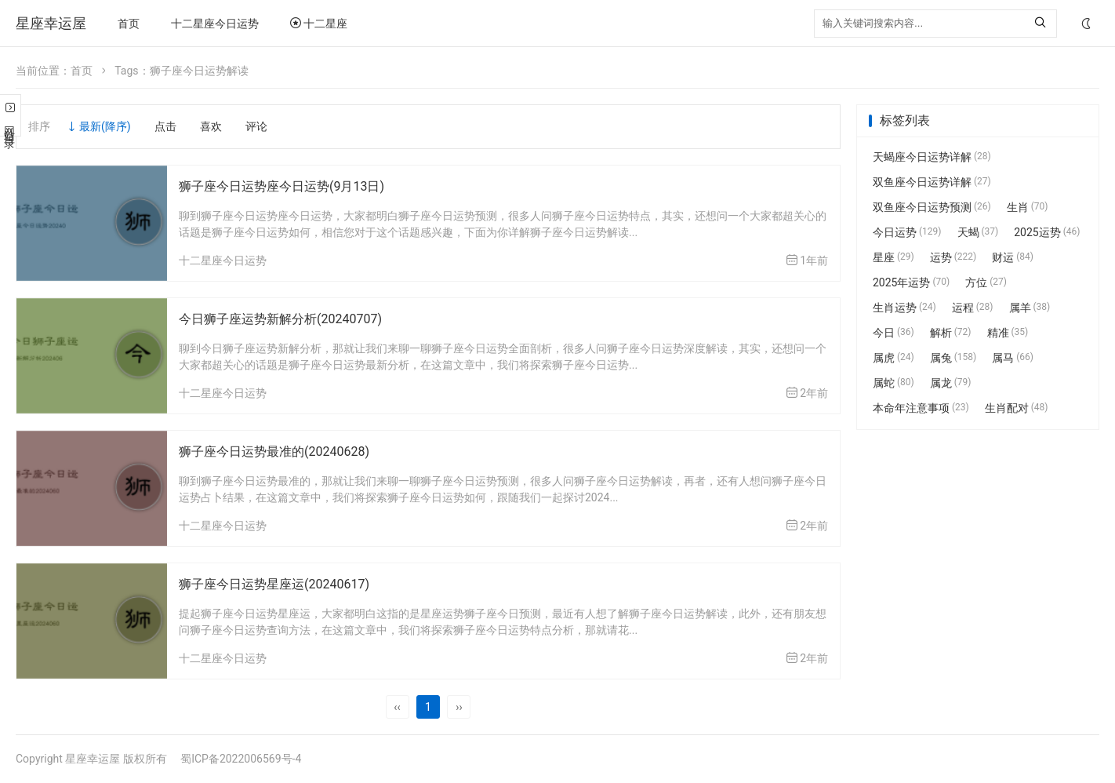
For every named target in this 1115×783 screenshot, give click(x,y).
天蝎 (978, 232)
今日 (893, 332)
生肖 (1027, 207)
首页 (129, 23)
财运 (1012, 257)
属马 (1012, 357)
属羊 (1030, 307)
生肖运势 (904, 307)
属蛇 (893, 383)
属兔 (953, 357)
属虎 (893, 357)
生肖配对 (1016, 408)
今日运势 (907, 232)
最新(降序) (105, 126)
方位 (986, 282)
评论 (256, 126)
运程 (972, 307)
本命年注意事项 (921, 408)
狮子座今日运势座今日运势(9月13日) (281, 186)
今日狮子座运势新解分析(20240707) (280, 318)
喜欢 (211, 126)
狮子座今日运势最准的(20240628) (274, 451)
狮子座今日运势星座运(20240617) (274, 584)
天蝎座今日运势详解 (932, 157)
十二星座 (318, 23)
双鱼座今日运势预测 (932, 207)
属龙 (951, 383)
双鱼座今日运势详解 (932, 182)
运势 (953, 257)
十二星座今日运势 (215, 23)
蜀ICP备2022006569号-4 (240, 758)
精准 (1008, 332)
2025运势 (1047, 232)
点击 (165, 126)
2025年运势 (911, 282)
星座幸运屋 (51, 23)
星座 (893, 257)
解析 (951, 332)
